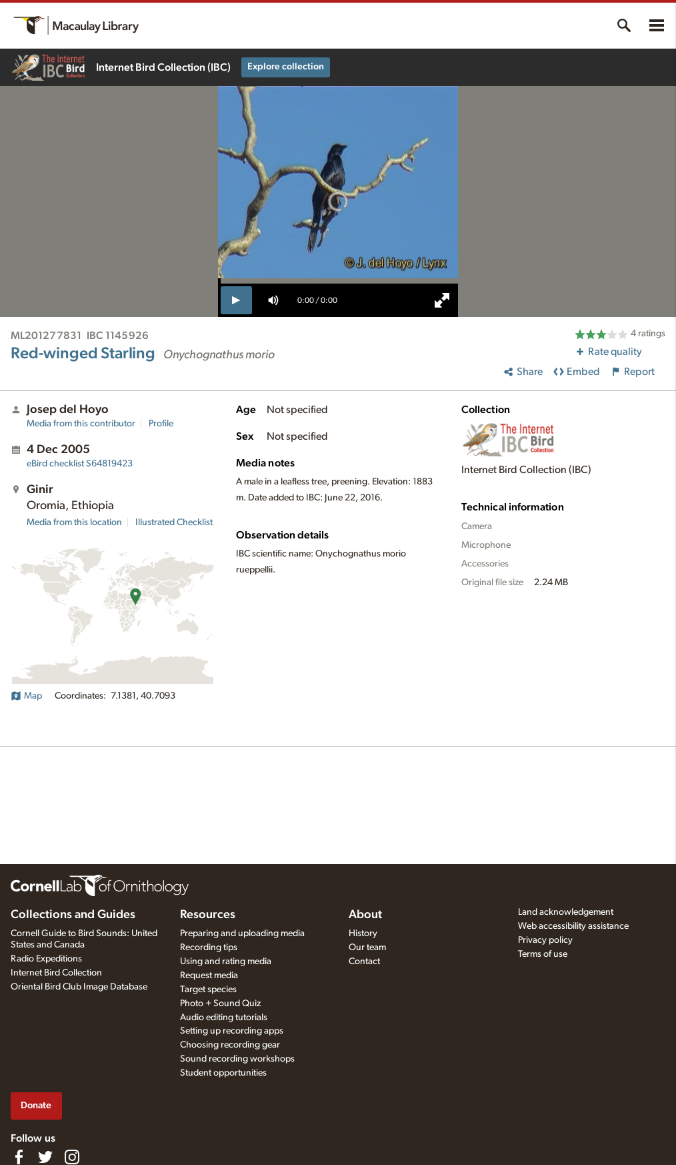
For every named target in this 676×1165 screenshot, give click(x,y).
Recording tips (208, 947)
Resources (207, 915)
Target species (208, 989)
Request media (209, 975)
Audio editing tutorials (223, 1017)
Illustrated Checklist (174, 522)
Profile (161, 423)
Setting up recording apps (231, 1031)
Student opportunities (223, 1073)
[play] (236, 300)
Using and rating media (225, 961)
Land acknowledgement (565, 912)
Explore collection (285, 66)
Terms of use (542, 954)
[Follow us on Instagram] (72, 1157)
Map (26, 696)
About (365, 915)
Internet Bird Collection (56, 973)
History (363, 933)
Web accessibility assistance (573, 926)
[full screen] (442, 300)
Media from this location (74, 522)
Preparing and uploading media (242, 933)
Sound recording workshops (237, 1059)
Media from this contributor (81, 423)
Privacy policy (545, 940)
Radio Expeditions (46, 958)
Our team (367, 947)
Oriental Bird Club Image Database (79, 987)
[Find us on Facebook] (19, 1157)
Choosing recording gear (230, 1045)
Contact (364, 961)
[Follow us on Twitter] (45, 1157)
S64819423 (80, 463)
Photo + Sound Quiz (220, 1003)
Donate (36, 1105)
